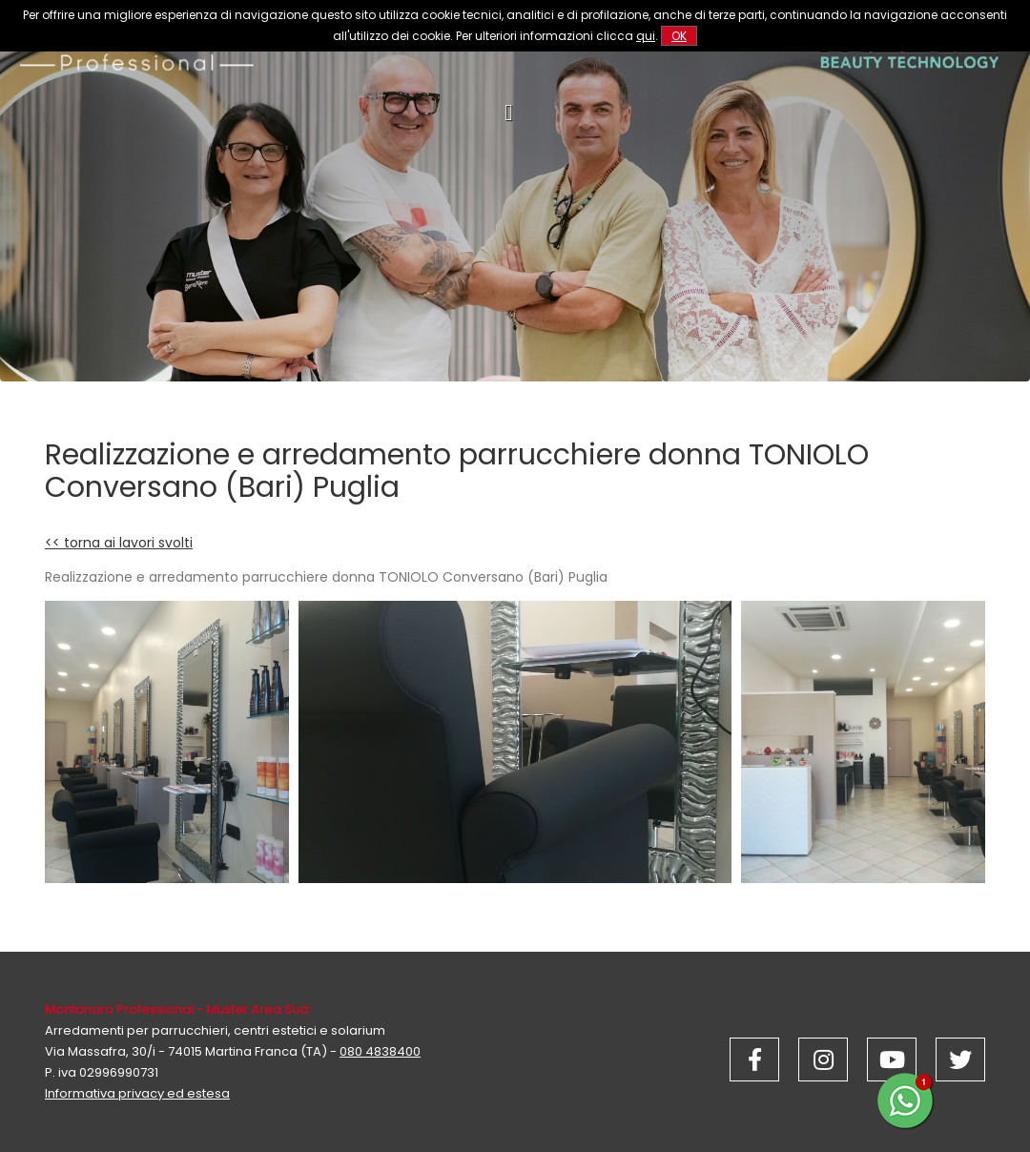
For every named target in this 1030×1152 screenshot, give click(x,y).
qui (645, 36)
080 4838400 (380, 1051)
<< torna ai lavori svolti (119, 542)
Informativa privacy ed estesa (137, 1093)
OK (679, 36)
